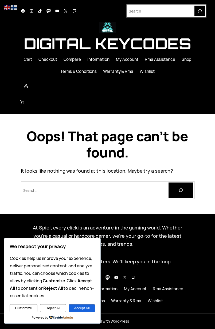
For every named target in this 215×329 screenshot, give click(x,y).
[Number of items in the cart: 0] (22, 102)
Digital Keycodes (107, 43)
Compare (72, 59)
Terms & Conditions (78, 71)
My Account (127, 59)
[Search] (199, 11)
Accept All (82, 308)
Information (98, 59)
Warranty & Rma (118, 71)
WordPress (120, 321)
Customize (23, 308)
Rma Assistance (160, 59)
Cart (28, 59)
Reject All (53, 308)
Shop (186, 59)
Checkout (47, 59)
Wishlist (147, 71)
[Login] (107, 86)
